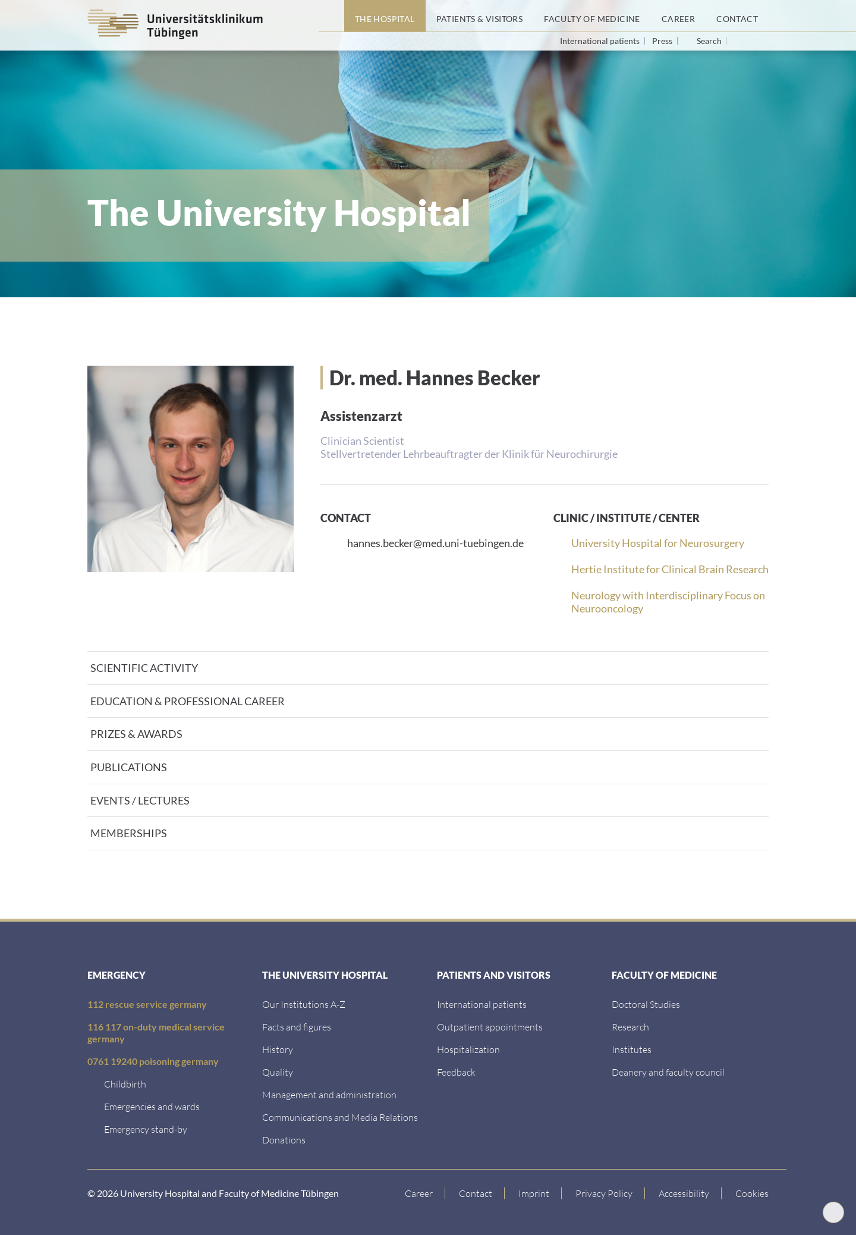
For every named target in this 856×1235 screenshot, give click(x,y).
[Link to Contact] (476, 1193)
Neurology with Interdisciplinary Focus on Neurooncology (668, 602)
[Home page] (331, 16)
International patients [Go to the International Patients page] (600, 41)
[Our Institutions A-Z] (303, 1004)
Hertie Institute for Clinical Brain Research (670, 569)
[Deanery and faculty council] (668, 1071)
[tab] (428, 667)
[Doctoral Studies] (646, 1004)
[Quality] (277, 1071)
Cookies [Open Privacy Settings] (752, 1193)
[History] (277, 1049)
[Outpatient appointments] (490, 1026)
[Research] (630, 1026)
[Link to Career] (419, 1193)
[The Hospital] (385, 16)
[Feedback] (456, 1071)
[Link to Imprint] (534, 1193)
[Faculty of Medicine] (592, 16)
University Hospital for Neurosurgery (657, 542)
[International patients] (482, 1004)
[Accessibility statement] (684, 1193)
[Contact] (737, 16)
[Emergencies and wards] (152, 1106)
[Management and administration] (329, 1094)
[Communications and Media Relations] (340, 1117)
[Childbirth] (125, 1083)
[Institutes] (632, 1049)
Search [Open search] (709, 41)
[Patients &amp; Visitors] (480, 16)
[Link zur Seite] (284, 1139)
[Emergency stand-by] (145, 1129)
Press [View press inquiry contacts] (663, 41)
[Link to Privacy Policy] (604, 1193)
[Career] (678, 16)
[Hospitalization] (468, 1049)
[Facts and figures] (296, 1026)
